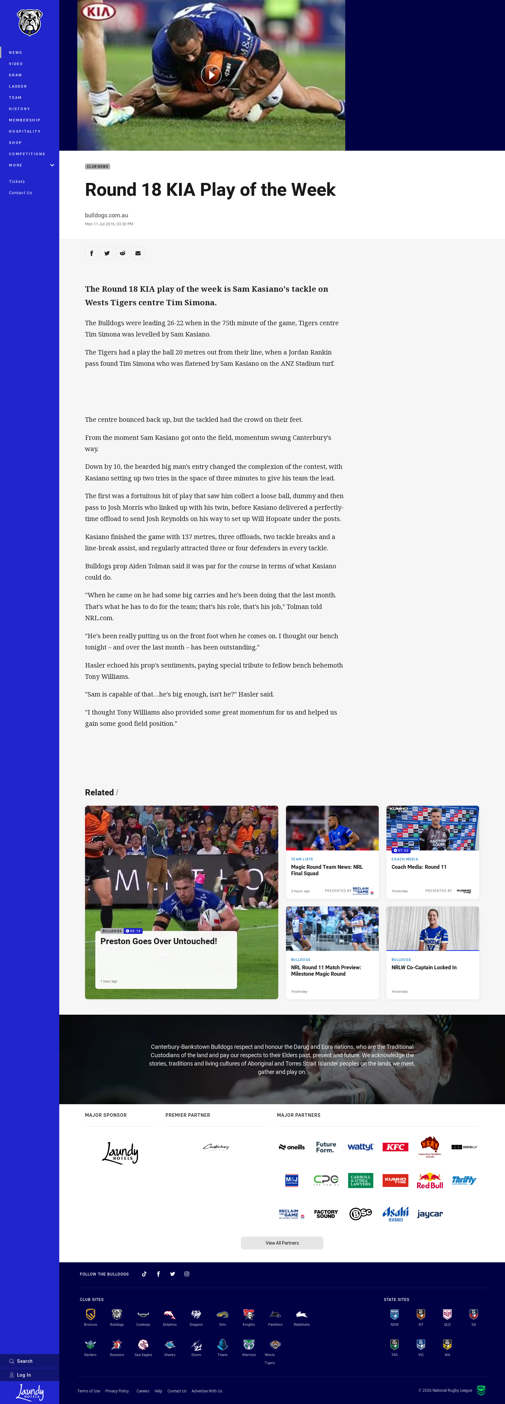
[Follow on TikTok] (144, 1274)
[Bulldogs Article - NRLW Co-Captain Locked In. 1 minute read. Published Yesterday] (432, 952)
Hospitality (25, 131)
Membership (25, 120)
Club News (97, 167)
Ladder (18, 86)
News (16, 52)
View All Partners (282, 1243)
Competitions (27, 153)
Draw (16, 74)
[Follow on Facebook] (158, 1274)
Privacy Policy (117, 1390)
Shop (15, 142)
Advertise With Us (207, 1390)
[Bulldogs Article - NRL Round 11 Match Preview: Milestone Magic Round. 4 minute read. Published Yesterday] (332, 952)
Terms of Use (88, 1390)
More (31, 165)
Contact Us (21, 192)
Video (16, 63)
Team (15, 97)
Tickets (17, 181)
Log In (20, 1375)
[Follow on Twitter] (172, 1274)
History (19, 108)
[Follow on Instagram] (186, 1274)
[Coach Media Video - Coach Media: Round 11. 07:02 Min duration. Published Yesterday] (432, 852)
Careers (143, 1390)
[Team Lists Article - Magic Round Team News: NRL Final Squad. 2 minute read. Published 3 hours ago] (332, 852)
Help (158, 1390)
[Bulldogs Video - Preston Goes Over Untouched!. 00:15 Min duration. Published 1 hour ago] (181, 902)
